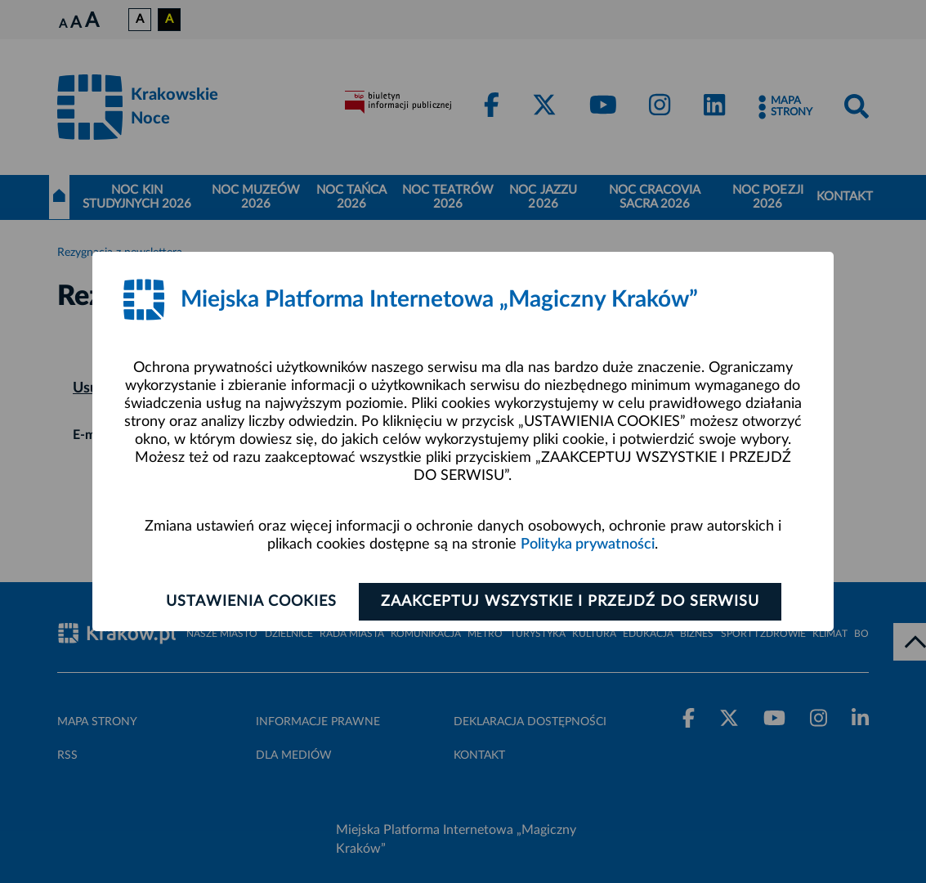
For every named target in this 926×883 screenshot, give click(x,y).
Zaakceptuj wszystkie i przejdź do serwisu (570, 601)
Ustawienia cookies (251, 601)
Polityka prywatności (588, 544)
